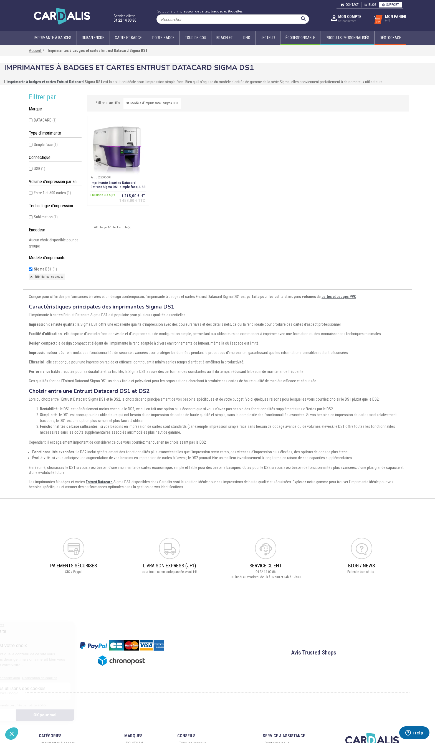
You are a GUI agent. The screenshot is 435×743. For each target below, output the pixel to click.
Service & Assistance (284, 735)
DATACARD (45, 120)
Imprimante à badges (52, 38)
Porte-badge (163, 38)
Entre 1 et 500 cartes (52, 193)
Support (390, 5)
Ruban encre (93, 38)
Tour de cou (195, 38)
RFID (246, 38)
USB (39, 168)
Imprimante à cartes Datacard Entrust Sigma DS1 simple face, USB (117, 185)
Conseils (186, 735)
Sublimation (46, 217)
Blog (370, 5)
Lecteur (268, 38)
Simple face (46, 144)
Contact (350, 5)
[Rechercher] (232, 19)
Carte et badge (128, 38)
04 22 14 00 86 (124, 20)
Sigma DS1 (45, 269)
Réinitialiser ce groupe (48, 277)
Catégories (50, 735)
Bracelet (224, 38)
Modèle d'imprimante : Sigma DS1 (154, 103)
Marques (133, 735)
